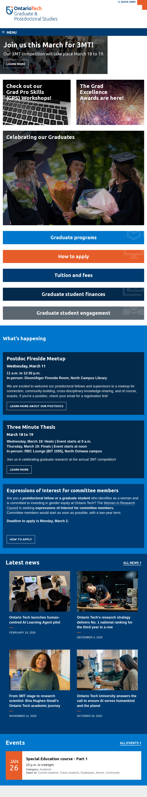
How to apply (21, 540)
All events (129, 743)
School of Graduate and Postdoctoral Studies (45, 24)
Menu (12, 32)
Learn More (16, 64)
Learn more (19, 471)
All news (131, 562)
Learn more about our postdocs (36, 407)
